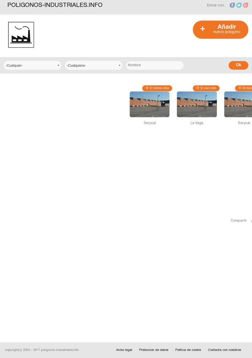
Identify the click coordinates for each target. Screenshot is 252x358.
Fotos (13, 298)
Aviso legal (124, 350)
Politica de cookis (188, 350)
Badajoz (14, 230)
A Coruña (15, 185)
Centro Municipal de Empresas (24, 134)
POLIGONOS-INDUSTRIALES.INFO (54, 5)
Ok (238, 65)
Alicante (14, 215)
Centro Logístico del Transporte (24, 113)
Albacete (15, 200)
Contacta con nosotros (224, 350)
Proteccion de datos (153, 350)
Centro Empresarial (23, 96)
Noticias (14, 268)
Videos (13, 313)
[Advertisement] (135, 32)
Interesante (17, 283)
